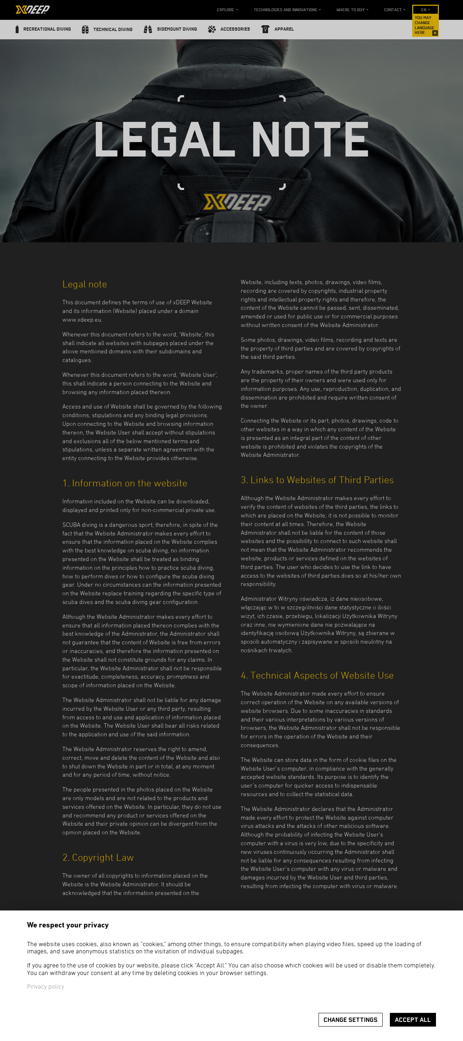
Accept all (413, 1020)
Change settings (351, 1020)
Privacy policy (45, 987)
